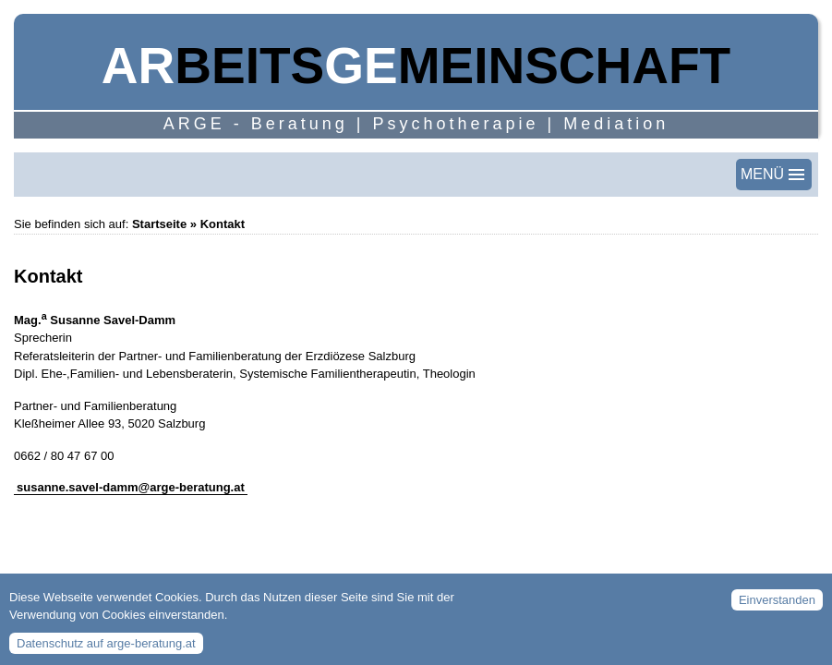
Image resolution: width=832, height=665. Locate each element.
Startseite (159, 224)
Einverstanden (777, 606)
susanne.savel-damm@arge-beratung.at (131, 487)
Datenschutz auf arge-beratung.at (106, 649)
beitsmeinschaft (416, 65)
